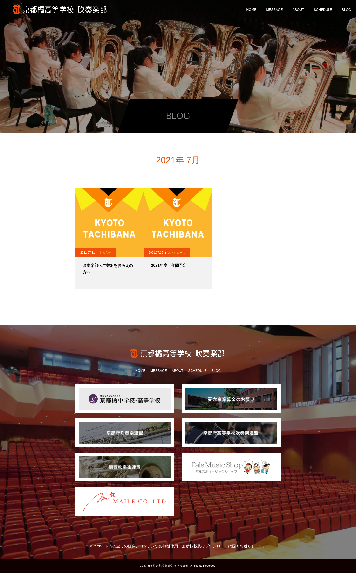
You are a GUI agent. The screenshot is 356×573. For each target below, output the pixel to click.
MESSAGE (274, 10)
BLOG (346, 10)
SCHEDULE (323, 10)
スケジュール (176, 252)
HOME (251, 10)
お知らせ (105, 252)
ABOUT (298, 10)
